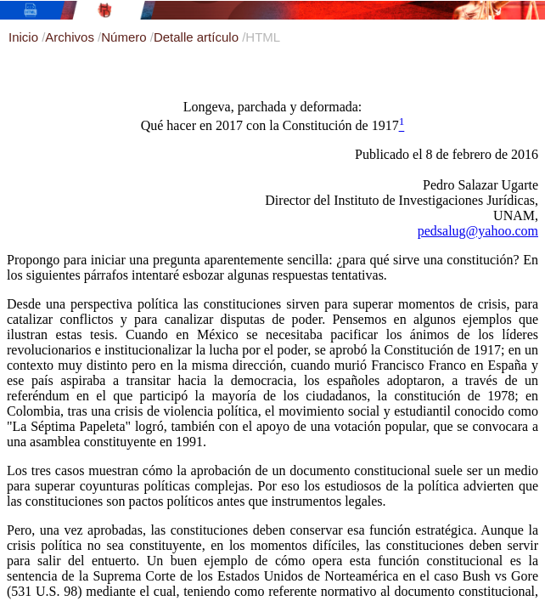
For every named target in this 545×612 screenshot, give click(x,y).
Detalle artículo (198, 37)
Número (125, 37)
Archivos (71, 37)
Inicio (25, 37)
